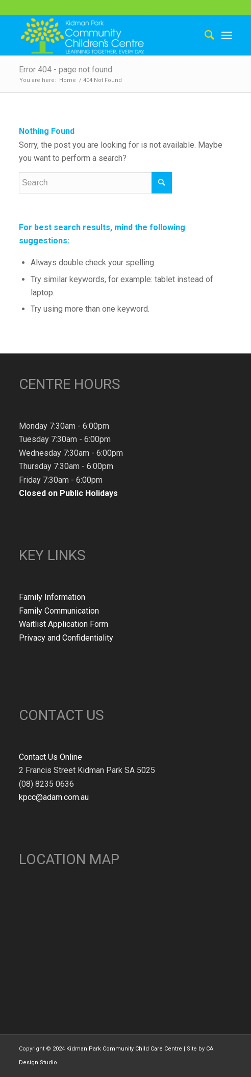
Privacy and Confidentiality (66, 638)
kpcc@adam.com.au (54, 797)
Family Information (52, 597)
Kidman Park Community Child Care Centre (124, 1048)
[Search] (204, 35)
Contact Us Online (50, 757)
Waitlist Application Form (63, 624)
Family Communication (59, 611)
